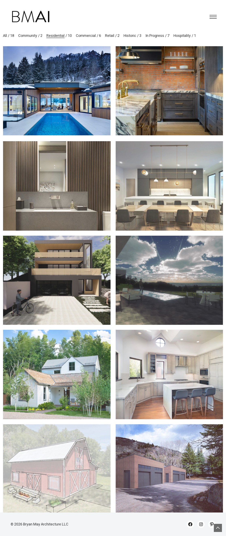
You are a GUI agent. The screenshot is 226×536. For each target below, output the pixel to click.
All (5, 36)
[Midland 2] (57, 287)
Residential (55, 36)
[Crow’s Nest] (169, 287)
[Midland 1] (57, 91)
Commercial (86, 36)
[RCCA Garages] (169, 475)
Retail (109, 36)
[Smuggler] (57, 381)
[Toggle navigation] (211, 17)
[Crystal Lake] (169, 192)
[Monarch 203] (57, 192)
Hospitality (182, 36)
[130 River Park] (169, 381)
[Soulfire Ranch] (57, 475)
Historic (130, 36)
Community (27, 36)
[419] (169, 91)
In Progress (154, 36)
